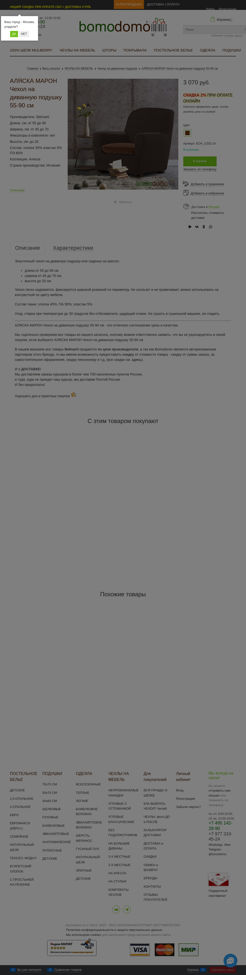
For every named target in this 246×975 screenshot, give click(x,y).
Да (14, 34)
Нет (24, 34)
